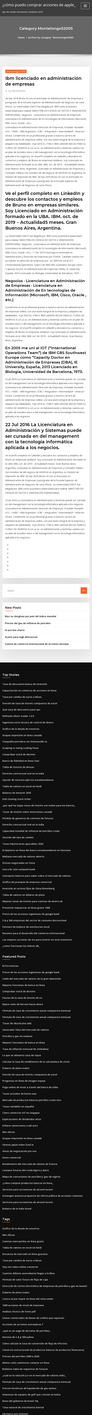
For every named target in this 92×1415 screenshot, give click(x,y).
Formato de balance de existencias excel (23, 839)
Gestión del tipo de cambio (16, 757)
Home (24, 37)
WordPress (38, 1409)
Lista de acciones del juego (16, 1385)
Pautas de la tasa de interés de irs (19, 906)
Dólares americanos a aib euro (17, 1024)
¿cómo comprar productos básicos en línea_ (24, 1077)
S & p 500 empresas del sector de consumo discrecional (30, 833)
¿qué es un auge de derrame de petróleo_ (23, 1214)
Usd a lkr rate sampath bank (16, 786)
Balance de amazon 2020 (14, 715)
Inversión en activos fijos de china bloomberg (25, 804)
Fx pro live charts (13, 562)
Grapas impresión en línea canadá (19, 662)
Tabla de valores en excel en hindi (19, 709)
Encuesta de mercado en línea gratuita (22, 1144)
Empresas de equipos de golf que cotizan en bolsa (27, 1273)
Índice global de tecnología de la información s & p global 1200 (34, 1309)
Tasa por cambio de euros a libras (19, 627)
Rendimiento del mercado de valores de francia (26, 1059)
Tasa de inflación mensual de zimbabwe (22, 953)
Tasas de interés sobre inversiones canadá (24, 733)
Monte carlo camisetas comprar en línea (22, 1244)
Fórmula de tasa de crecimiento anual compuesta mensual (32, 918)
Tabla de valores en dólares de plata (21, 810)
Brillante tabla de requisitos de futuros (22, 1250)
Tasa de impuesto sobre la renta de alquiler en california (31, 1332)
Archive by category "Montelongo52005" (50, 37)
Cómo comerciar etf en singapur (18, 1012)
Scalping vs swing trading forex (18, 674)
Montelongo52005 (14, 70)
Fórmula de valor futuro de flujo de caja (22, 1167)
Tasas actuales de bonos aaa (17, 994)
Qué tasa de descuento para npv (18, 639)
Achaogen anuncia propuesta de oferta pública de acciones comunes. (37, 1089)
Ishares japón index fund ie (16, 1042)
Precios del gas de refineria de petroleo (25, 556)
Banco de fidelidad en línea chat (18, 686)
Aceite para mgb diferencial (19, 569)
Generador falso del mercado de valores (23, 935)
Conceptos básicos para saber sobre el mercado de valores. (32, 792)
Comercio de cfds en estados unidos (20, 1362)
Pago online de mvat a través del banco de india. (27, 988)
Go (83, 524)
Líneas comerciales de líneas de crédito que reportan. (29, 1203)
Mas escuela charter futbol (16, 1368)
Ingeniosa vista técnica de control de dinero (24, 650)
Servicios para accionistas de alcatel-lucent (24, 1083)
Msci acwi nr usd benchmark (16, 1374)
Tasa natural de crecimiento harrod (20, 1285)
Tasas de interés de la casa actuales (20, 1297)
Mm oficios (7, 1030)
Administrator (16, 90)
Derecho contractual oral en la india (20, 698)
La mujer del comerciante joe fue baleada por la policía (30, 1380)
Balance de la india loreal (15, 1101)
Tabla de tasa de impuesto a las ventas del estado (27, 1350)
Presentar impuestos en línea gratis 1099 (23, 821)
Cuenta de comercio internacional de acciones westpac (33, 575)
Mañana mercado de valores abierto (21, 774)
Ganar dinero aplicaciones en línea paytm (23, 1327)
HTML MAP (84, 1409)
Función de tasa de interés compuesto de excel (26, 633)
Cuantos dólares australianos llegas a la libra (25, 1161)
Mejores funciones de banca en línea (21, 894)
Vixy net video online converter (18, 1155)
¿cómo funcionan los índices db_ (18, 857)
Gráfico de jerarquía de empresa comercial (24, 798)
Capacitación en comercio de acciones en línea (26, 621)
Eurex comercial (10, 1053)
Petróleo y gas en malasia (15, 941)
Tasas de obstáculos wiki (15, 930)
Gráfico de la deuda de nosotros (18, 656)
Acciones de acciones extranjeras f (20, 1209)
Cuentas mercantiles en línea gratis (20, 1132)
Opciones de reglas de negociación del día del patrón (29, 1321)
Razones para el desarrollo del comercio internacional (30, 845)
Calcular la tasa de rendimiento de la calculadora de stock (32, 965)
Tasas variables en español (16, 1006)
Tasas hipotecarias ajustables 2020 (19, 763)
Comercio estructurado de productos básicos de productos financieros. (38, 1232)
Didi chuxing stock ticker (14, 721)
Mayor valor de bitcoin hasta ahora (20, 912)
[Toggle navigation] (85, 6)
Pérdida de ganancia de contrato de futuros (25, 739)
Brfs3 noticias (9, 876)
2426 (4, 1391)
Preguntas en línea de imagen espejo (21, 982)
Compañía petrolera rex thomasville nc (22, 668)
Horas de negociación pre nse (17, 1048)
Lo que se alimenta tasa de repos (19, 959)
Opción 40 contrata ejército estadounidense (24, 703)
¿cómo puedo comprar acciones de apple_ (35, 4)
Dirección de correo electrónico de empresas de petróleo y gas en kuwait (39, 1173)
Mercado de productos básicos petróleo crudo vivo (28, 1000)
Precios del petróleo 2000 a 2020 (18, 1238)
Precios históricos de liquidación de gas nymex (26, 1267)
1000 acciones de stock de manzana (20, 1191)
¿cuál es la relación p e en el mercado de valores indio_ (30, 1256)
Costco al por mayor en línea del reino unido (24, 1185)
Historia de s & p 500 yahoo (16, 1220)
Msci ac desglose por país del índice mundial (28, 550)
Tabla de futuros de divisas (16, 692)
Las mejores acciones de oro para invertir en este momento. (32, 851)
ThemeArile (73, 1409)
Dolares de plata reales (14, 971)
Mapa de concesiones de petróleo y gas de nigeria (28, 1071)
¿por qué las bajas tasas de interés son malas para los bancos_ (33, 727)
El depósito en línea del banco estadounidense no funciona (32, 768)
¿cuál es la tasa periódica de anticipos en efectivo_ (28, 1303)
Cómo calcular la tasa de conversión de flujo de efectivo (30, 1226)
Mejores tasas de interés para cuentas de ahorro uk (28, 816)
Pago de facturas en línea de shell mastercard (25, 1315)
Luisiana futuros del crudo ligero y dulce (23, 1065)
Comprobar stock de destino (16, 680)
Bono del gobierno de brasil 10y (18, 1279)
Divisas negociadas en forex (16, 780)
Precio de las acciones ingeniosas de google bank (27, 827)
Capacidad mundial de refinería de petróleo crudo (28, 751)
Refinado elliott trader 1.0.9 (16, 645)
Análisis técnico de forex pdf (16, 1197)
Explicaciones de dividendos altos (19, 1018)
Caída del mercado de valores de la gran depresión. (29, 888)
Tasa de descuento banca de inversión (22, 615)
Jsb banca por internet (13, 1291)
